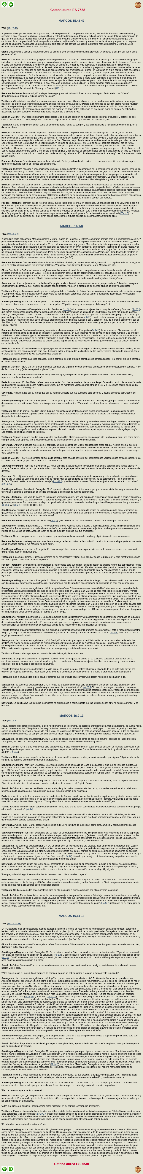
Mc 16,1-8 (13, 234)
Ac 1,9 (5, 957)
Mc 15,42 (12, 28)
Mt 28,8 (87, 687)
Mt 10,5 (54, 1064)
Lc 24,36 (29, 996)
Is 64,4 (5, 505)
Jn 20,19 (51, 996)
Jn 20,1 (136, 309)
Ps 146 (113, 632)
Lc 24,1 (67, 309)
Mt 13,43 (6, 484)
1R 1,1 (59, 88)
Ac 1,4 (58, 955)
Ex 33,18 (105, 903)
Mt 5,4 (29, 809)
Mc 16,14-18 (14, 923)
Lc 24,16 (67, 856)
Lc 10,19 (41, 1114)
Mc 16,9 (12, 720)
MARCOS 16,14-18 (72, 915)
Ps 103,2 (57, 481)
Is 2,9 (17, 505)
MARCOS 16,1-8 (71, 226)
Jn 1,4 (54, 520)
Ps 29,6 (14, 752)
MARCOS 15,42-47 (72, 20)
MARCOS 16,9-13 (71, 715)
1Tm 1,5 (124, 213)
